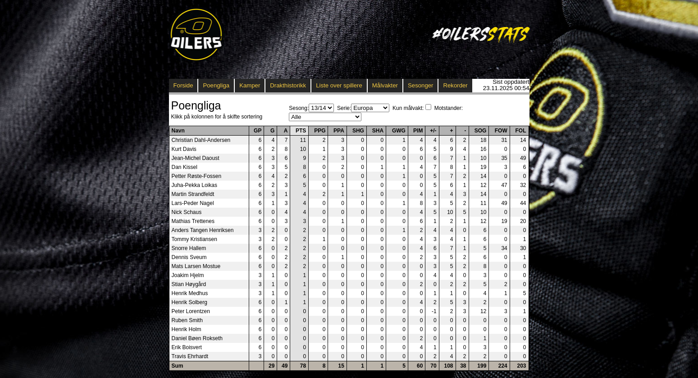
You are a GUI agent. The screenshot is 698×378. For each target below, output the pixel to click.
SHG (358, 131)
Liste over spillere (339, 85)
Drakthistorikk (288, 85)
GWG (399, 131)
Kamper (249, 85)
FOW (501, 131)
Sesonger (420, 85)
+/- (433, 131)
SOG (480, 131)
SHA (377, 131)
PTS (301, 131)
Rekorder (455, 85)
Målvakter (385, 85)
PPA (338, 131)
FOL (521, 131)
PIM (418, 131)
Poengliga (216, 85)
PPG (319, 131)
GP (257, 131)
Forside (183, 85)
